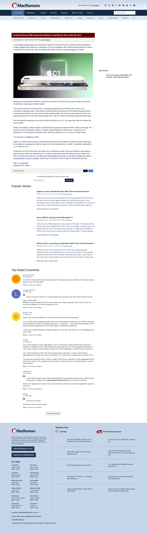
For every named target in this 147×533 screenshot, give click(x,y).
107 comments (53, 209)
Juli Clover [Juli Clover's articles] (15, 472)
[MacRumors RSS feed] (131, 5)
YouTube (63, 431)
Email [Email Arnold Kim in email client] (13, 468)
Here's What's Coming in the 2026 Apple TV (57, 217)
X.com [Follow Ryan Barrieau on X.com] (36, 499)
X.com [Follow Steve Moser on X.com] (17, 506)
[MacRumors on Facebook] (113, 5)
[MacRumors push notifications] (127, 5)
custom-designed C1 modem (73, 50)
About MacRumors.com (23, 448)
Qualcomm (24, 163)
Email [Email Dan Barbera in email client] (13, 499)
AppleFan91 (27, 371)
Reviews (64, 13)
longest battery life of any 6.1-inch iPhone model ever (66, 156)
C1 (19, 163)
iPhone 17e (69, 18)
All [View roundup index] (133, 18)
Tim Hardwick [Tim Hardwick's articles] (34, 480)
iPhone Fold (32, 18)
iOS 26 (100, 18)
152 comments (53, 235)
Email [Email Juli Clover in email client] (13, 476)
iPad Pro (125, 18)
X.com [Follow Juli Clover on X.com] (17, 476)
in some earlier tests (84, 142)
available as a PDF (31, 137)
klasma (25, 394)
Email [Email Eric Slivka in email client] (31, 468)
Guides (43, 13)
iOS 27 (43, 18)
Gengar (25, 340)
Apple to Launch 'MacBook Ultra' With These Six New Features (65, 191)
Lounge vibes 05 (29, 290)
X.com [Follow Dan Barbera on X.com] (17, 499)
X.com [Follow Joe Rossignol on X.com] (36, 476)
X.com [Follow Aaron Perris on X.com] (36, 506)
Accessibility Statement (18, 519)
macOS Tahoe (112, 18)
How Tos (53, 13)
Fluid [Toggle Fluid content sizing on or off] (36, 523)
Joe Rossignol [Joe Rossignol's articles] (34, 472)
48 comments (53, 263)
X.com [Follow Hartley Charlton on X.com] (17, 491)
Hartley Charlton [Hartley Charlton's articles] (16, 487)
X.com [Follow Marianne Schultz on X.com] (36, 491)
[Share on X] (85, 171)
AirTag (80, 18)
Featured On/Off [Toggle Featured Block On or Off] (16, 523)
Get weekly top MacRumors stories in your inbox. (53, 176)
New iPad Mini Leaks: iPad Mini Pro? (79, 465)
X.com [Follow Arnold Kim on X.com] (17, 468)
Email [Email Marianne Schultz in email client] (31, 491)
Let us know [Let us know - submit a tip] (94, 5)
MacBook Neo (55, 18)
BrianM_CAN (27, 312)
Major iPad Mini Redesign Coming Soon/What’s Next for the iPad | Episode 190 (121, 452)
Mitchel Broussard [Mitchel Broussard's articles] (17, 480)
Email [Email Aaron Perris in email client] (31, 506)
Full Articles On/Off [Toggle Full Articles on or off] (28, 523)
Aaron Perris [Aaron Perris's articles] (34, 503)
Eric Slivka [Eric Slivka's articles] (33, 464)
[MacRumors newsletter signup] (134, 5)
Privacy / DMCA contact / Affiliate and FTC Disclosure (26, 516)
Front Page (18, 13)
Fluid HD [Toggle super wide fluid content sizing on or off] (41, 523)
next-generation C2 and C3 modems (26, 158)
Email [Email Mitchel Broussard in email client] (13, 483)
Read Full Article (42, 209)
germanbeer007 (28, 275)
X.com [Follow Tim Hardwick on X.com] (36, 483)
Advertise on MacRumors (23, 454)
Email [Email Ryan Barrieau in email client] (31, 499)
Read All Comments (53, 413)
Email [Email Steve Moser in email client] (13, 506)
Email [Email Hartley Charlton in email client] (13, 491)
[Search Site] (124, 13)
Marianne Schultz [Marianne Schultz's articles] (35, 487)
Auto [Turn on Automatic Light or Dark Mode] (47, 523)
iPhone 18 (90, 18)
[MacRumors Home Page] (26, 5)
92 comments (18, 171)
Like (34, 285)
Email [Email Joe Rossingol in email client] (31, 476)
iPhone (27, 165)
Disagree (38, 285)
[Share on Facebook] (90, 171)
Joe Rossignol (45, 40)
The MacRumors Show (112, 431)
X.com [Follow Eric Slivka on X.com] (36, 468)
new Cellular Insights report (24, 45)
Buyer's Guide (77, 13)
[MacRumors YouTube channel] (123, 5)
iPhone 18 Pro (18, 18)
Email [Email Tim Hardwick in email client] (31, 483)
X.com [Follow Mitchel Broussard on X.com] (17, 483)
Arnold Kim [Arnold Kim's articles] (15, 464)
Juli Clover (68, 220)
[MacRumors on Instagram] (109, 5)
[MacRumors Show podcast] (105, 5)
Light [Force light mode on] (50, 523)
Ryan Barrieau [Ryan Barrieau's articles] (34, 495)
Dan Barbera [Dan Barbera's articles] (15, 495)
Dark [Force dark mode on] (54, 523)
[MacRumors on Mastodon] (120, 5)
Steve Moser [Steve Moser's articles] (15, 503)
